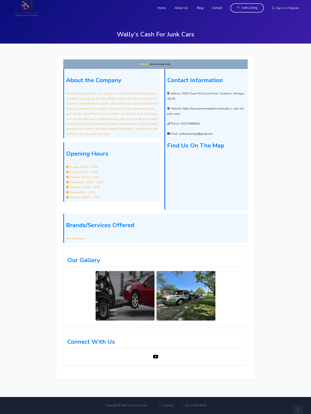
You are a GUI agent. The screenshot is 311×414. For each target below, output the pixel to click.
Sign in (280, 8)
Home (161, 8)
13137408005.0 (190, 124)
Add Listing (247, 8)
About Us (181, 8)
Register (294, 8)
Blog (200, 8)
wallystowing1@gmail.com (196, 134)
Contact (217, 8)
